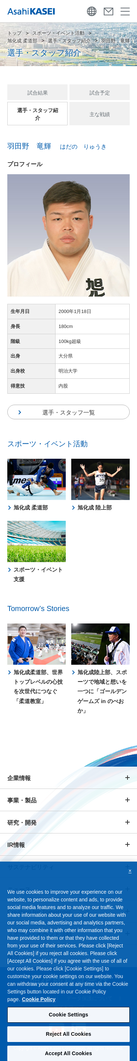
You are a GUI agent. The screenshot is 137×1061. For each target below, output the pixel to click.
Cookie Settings (68, 1017)
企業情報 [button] (19, 778)
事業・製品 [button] (22, 800)
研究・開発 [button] (22, 823)
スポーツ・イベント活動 (58, 33)
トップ (14, 33)
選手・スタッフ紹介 (69, 40)
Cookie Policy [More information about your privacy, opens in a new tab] (39, 1002)
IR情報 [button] (16, 845)
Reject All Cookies (68, 1037)
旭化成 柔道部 (22, 40)
